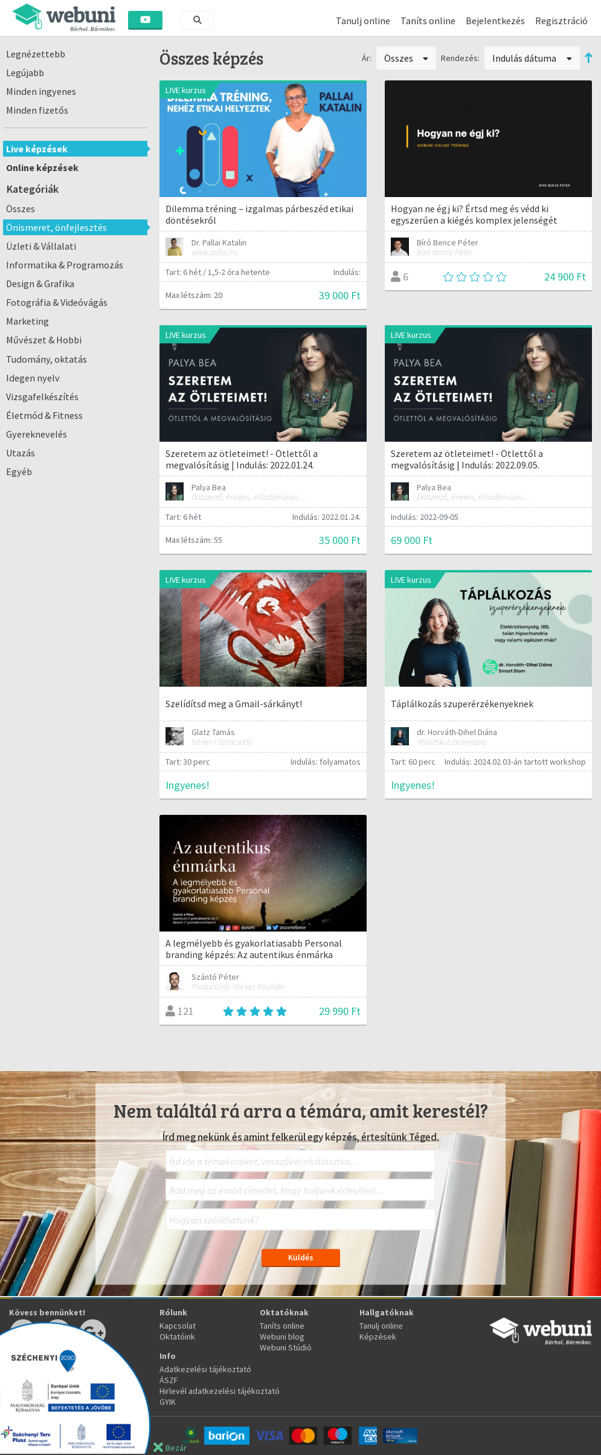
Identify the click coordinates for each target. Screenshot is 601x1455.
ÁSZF (168, 1380)
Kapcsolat (177, 1325)
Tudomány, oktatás (46, 359)
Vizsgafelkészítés (42, 396)
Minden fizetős (37, 110)
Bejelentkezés (495, 21)
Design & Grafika (40, 283)
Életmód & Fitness (44, 415)
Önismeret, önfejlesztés (56, 227)
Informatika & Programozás (64, 265)
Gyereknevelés (36, 434)
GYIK (167, 1401)
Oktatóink (177, 1336)
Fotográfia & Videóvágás (57, 302)
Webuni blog (282, 1336)
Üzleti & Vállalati (41, 246)
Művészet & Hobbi (44, 340)
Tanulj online (363, 21)
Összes (20, 209)
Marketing (27, 321)
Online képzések (42, 167)
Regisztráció (561, 21)
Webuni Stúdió (286, 1347)
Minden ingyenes (41, 91)
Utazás (20, 453)
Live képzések (37, 149)
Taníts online (427, 21)
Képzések (377, 1336)
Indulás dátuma (532, 58)
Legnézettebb (35, 54)
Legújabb (25, 72)
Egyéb (19, 471)
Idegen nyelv (33, 378)
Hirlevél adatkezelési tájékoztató (219, 1390)
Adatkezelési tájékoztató (205, 1369)
